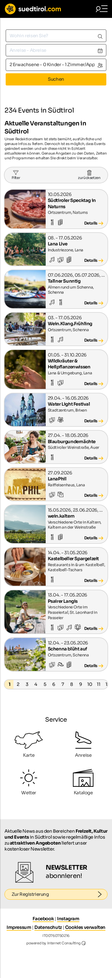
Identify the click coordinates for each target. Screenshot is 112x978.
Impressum (19, 927)
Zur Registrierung (60, 894)
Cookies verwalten (85, 927)
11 (98, 684)
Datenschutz (48, 927)
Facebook (43, 918)
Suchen (56, 79)
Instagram (68, 918)
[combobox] (56, 35)
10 (89, 684)
